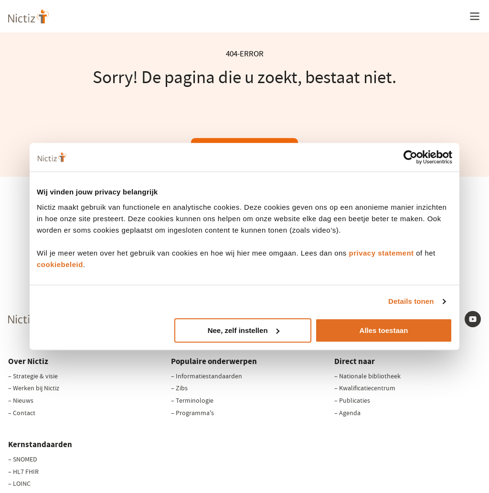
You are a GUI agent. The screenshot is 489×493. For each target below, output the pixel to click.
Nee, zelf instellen (243, 330)
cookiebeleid (60, 264)
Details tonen (411, 301)
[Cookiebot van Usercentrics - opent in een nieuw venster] (410, 157)
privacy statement (381, 253)
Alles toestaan (384, 330)
